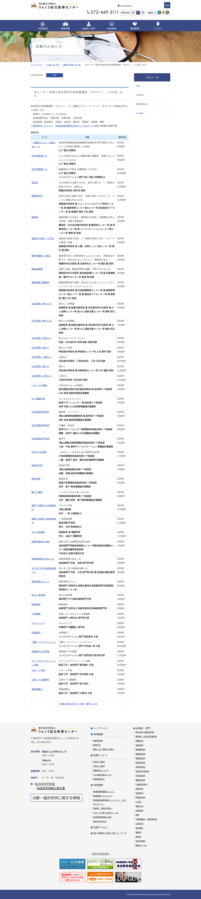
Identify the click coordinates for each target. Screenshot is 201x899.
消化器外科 (140, 776)
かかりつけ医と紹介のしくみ (105, 813)
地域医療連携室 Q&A (102, 817)
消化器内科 (140, 767)
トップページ (36, 65)
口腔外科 (139, 823)
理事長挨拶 (98, 740)
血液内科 (139, 745)
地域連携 (98, 785)
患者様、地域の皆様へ (103, 808)
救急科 (138, 837)
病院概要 (98, 734)
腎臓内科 (139, 741)
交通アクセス (101, 827)
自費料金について (101, 770)
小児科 (138, 802)
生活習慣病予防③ (40, 438)
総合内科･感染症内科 (145, 732)
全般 (138, 86)
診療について (101, 755)
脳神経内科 (140, 754)
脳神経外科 (140, 780)
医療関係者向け (142, 105)
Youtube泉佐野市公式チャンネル (71, 126)
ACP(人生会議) (39, 452)
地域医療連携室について (103, 791)
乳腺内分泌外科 (142, 771)
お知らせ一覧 (53, 65)
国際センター (141, 845)
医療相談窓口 (99, 779)
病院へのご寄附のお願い (103, 749)
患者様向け (140, 96)
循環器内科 (140, 758)
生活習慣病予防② (40, 425)
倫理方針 (97, 745)
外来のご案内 (99, 762)
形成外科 (139, 793)
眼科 (137, 815)
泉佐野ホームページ (43, 126)
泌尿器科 (139, 810)
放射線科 (139, 828)
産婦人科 (139, 806)
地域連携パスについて (103, 796)
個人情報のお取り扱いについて (110, 833)
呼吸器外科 (140, 797)
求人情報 (139, 115)
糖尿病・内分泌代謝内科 (146, 736)
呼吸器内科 (140, 762)
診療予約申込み (100, 821)
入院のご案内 (99, 766)
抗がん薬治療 (38, 595)
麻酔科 (138, 832)
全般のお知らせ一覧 (72, 65)
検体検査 (36, 604)
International (125, 5)
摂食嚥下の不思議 (40, 651)
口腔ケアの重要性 (40, 680)
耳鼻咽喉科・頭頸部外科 (146, 819)
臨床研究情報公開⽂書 (51, 788)
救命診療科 (140, 841)
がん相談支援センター (103, 775)
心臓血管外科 (141, 784)
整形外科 (139, 789)
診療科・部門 (143, 728)
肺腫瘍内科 (140, 749)
